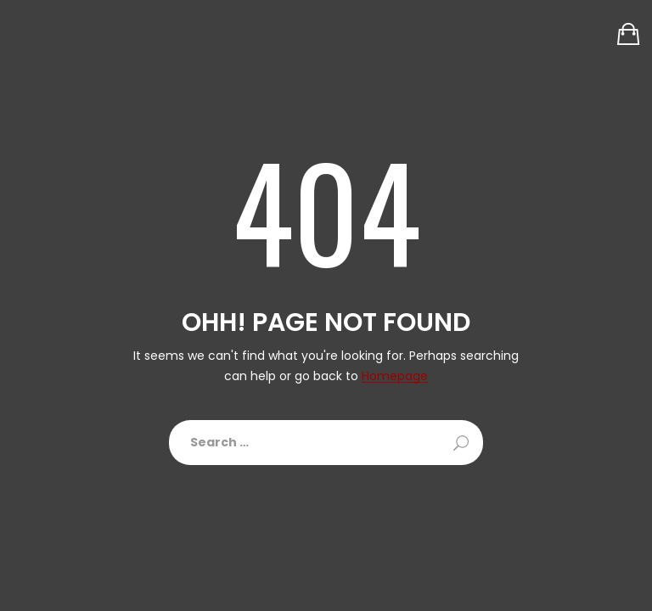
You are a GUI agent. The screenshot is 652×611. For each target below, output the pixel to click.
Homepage (395, 376)
